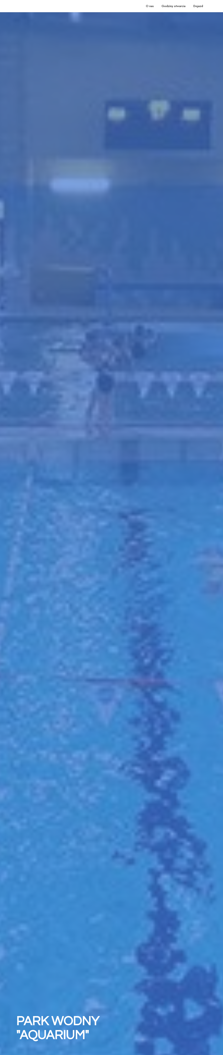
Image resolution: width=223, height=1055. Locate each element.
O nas (150, 6)
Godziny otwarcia (173, 6)
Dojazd (198, 6)
